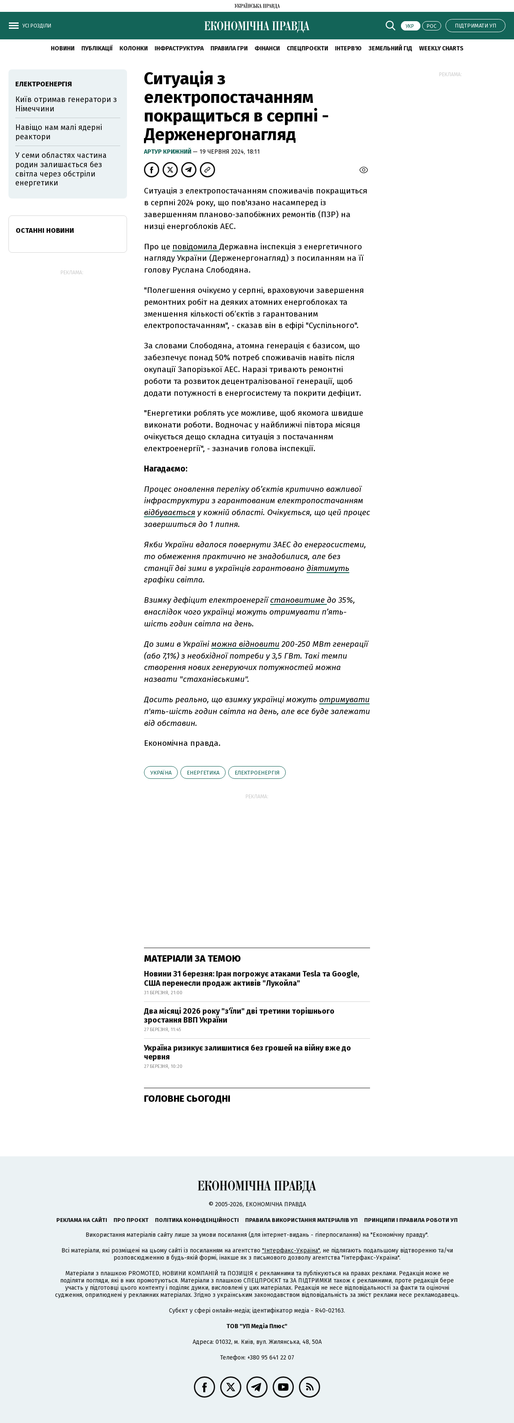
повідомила (195, 246)
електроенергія (257, 772)
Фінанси (267, 48)
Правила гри (229, 48)
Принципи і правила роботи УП (411, 1220)
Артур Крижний (168, 151)
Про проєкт (131, 1220)
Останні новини (45, 230)
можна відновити (245, 644)
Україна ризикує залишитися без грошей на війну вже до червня (247, 1052)
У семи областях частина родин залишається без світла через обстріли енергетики (61, 169)
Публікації (97, 48)
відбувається (169, 512)
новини (63, 48)
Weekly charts (441, 48)
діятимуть (328, 568)
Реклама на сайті (81, 1220)
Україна (160, 772)
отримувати (344, 699)
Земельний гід (390, 48)
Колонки (133, 48)
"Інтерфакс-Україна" (291, 1250)
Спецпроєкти (307, 48)
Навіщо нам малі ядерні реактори (58, 132)
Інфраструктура (179, 48)
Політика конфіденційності (197, 1220)
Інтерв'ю (348, 48)
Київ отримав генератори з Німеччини (66, 104)
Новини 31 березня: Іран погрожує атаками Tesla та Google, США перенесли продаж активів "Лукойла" (251, 978)
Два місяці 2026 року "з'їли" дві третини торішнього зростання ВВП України (239, 1016)
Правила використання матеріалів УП (301, 1220)
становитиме (298, 600)
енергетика (203, 772)
